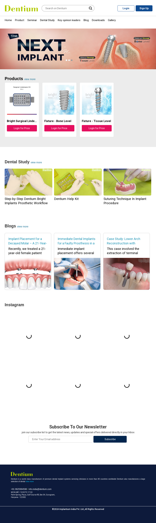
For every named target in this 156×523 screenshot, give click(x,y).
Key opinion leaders (69, 20)
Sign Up (144, 8)
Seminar (32, 20)
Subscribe (110, 439)
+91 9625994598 (19, 489)
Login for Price (22, 128)
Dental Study (47, 20)
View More (22, 226)
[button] (66, 60)
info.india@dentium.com (40, 489)
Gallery (112, 20)
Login (126, 8)
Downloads (98, 20)
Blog (86, 20)
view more (30, 79)
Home (8, 20)
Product (19, 20)
